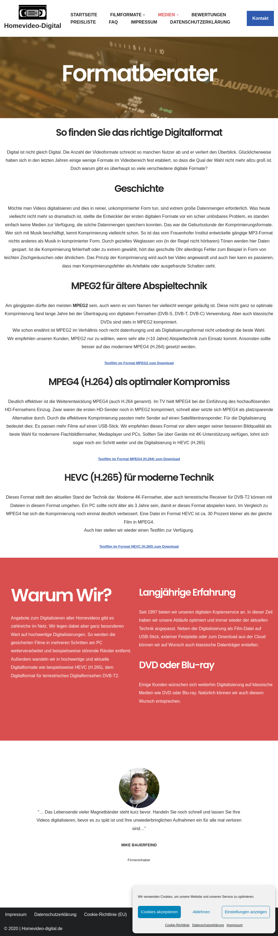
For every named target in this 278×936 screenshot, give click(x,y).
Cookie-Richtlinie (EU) (105, 914)
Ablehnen (201, 911)
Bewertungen (209, 14)
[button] (144, 15)
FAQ (113, 22)
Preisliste (83, 22)
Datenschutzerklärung (208, 925)
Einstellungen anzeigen (246, 911)
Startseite (84, 14)
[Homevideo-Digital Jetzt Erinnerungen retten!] (32, 18)
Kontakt (260, 18)
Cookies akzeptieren (159, 911)
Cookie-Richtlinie (177, 925)
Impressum (235, 925)
